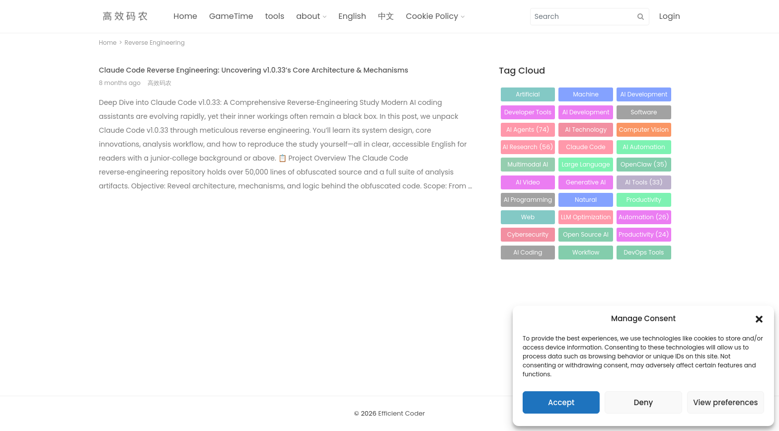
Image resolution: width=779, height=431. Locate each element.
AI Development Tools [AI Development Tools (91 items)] (586, 113)
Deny (643, 402)
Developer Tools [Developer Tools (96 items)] (527, 113)
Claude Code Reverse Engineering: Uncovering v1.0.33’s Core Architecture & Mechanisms (253, 70)
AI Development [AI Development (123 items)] (643, 95)
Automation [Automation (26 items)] (644, 217)
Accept (561, 402)
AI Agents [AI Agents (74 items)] (527, 129)
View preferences (725, 402)
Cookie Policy (432, 16)
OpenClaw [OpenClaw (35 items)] (644, 164)
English (352, 16)
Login (669, 16)
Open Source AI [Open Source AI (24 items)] (586, 236)
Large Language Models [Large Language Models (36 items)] (586, 166)
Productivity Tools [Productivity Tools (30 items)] (643, 201)
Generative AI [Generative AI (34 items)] (586, 183)
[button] (759, 319)
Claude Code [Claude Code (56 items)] (586, 148)
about (308, 16)
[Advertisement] (286, 270)
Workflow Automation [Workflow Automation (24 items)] (585, 253)
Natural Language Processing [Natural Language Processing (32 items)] (586, 201)
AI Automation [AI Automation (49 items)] (644, 148)
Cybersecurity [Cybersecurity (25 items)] (527, 236)
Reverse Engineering (155, 42)
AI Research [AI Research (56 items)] (527, 147)
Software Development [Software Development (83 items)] (644, 113)
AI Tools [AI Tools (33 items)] (644, 182)
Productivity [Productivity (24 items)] (644, 234)
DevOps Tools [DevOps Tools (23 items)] (644, 253)
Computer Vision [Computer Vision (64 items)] (644, 131)
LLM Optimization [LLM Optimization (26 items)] (586, 218)
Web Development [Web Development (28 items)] (528, 218)
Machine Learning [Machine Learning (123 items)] (585, 95)
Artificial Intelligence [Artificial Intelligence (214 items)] (528, 95)
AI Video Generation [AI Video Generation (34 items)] (527, 183)
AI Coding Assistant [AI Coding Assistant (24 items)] (528, 253)
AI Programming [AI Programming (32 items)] (528, 201)
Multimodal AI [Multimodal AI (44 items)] (528, 166)
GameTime (231, 16)
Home (185, 16)
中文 (386, 16)
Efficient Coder (401, 413)
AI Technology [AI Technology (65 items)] (586, 131)
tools (275, 16)
